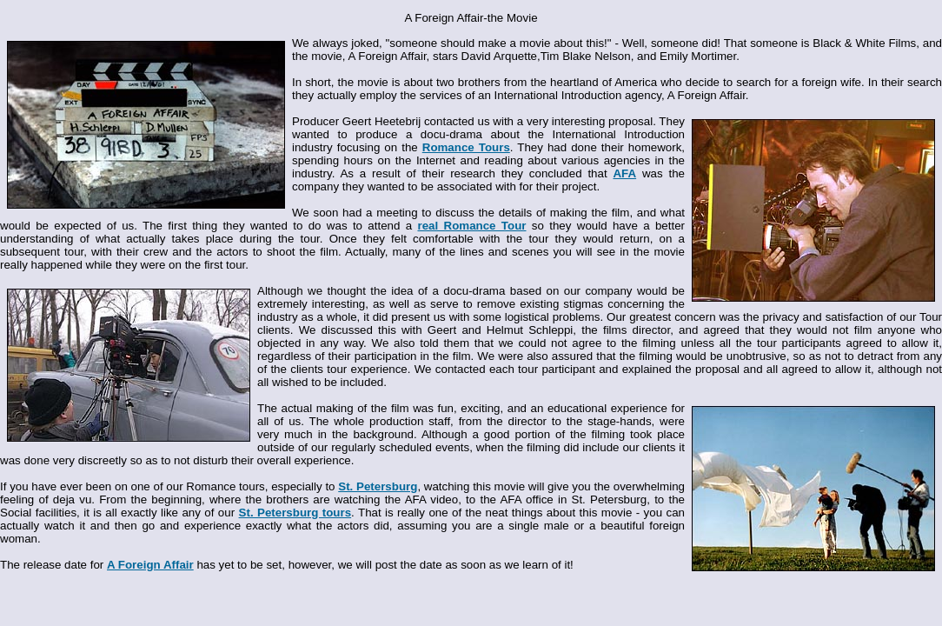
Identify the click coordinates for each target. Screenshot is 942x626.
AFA (624, 173)
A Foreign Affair (150, 564)
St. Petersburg (377, 486)
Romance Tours (466, 147)
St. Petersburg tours (295, 512)
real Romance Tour (471, 225)
